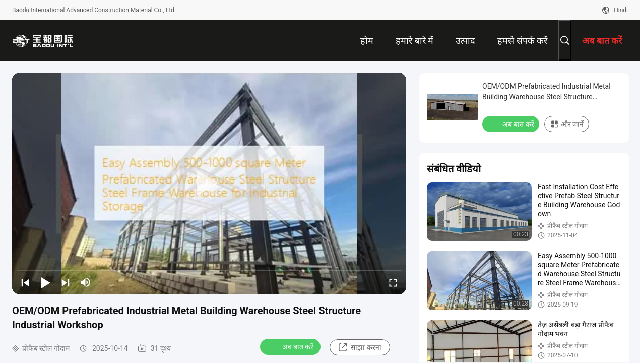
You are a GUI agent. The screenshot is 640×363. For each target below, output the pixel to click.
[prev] (25, 282)
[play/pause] (45, 282)
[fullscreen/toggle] (393, 282)
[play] (209, 183)
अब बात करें (291, 346)
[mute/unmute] (86, 282)
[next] (65, 282)
